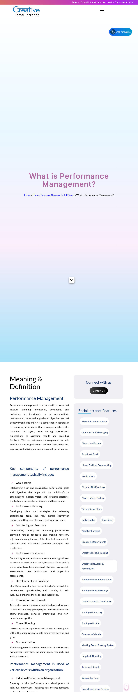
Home (27, 195)
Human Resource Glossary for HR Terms (53, 195)
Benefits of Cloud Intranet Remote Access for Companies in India (102, 2)
